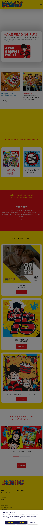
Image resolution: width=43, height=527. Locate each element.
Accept (10, 522)
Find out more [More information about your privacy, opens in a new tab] (23, 518)
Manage (32, 522)
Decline (21, 522)
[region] (21, 518)
